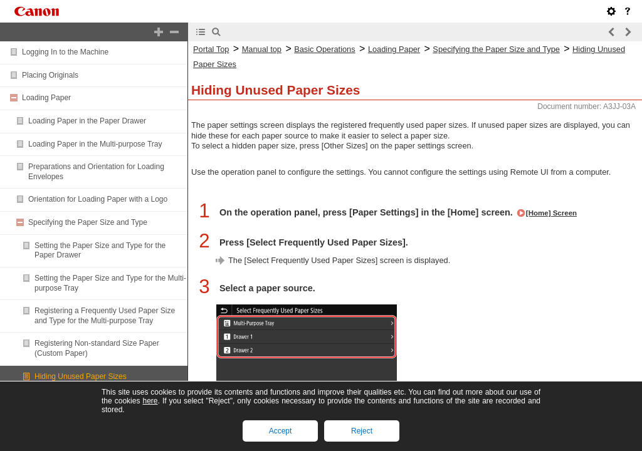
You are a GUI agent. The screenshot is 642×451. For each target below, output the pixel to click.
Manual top (262, 49)
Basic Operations (324, 49)
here (149, 401)
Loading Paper (46, 97)
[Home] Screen (551, 213)
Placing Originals (50, 75)
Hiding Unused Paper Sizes (80, 376)
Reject (361, 431)
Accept (280, 431)
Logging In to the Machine (65, 52)
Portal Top (211, 49)
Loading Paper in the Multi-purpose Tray (95, 144)
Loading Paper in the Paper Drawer (87, 121)
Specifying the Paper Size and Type (87, 222)
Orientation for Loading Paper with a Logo (97, 199)
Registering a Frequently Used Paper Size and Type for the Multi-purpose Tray (104, 315)
